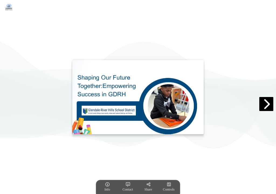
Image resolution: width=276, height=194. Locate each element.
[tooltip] (107, 187)
